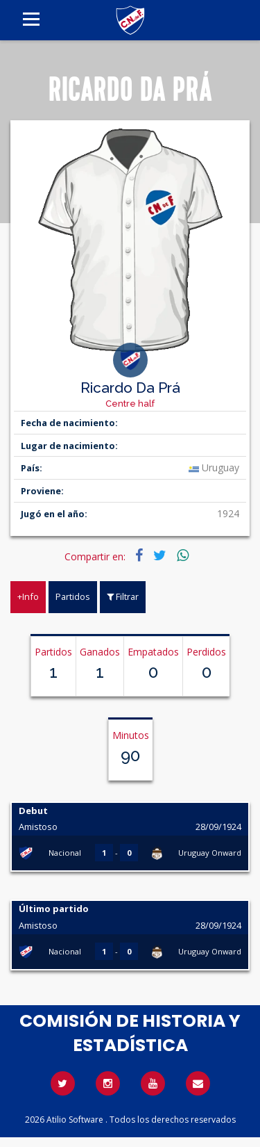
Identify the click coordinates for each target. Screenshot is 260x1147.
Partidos (72, 596)
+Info (28, 596)
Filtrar (123, 596)
